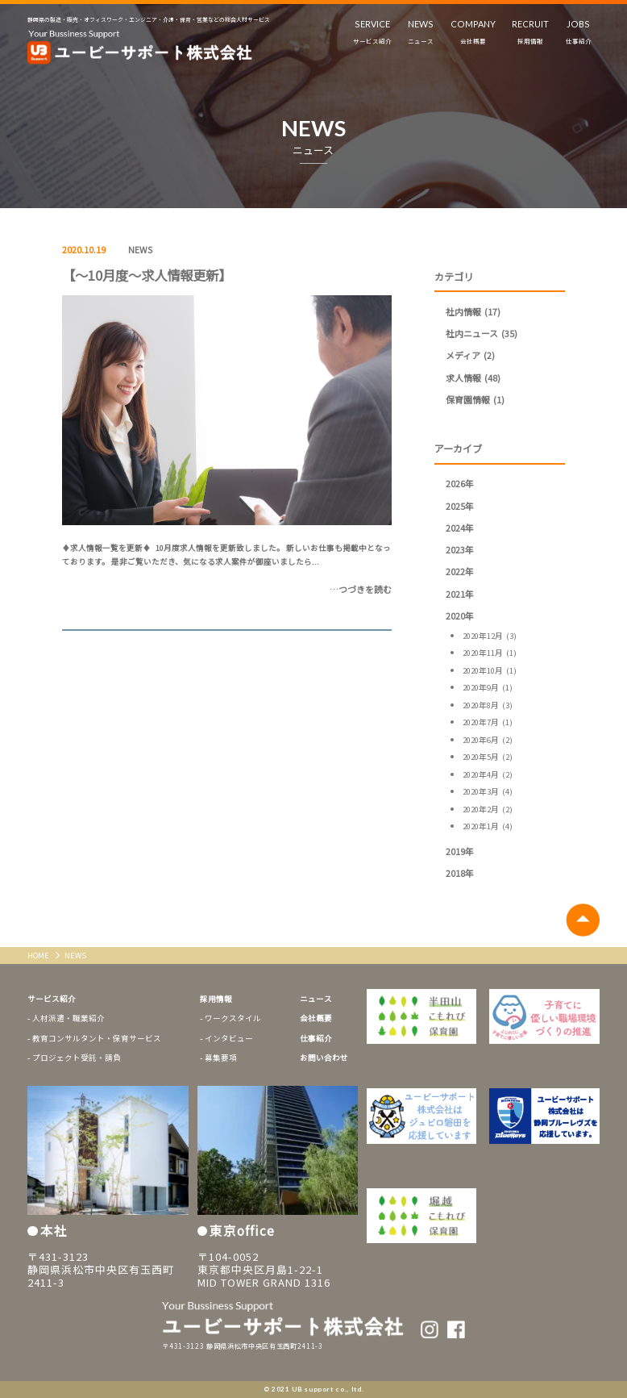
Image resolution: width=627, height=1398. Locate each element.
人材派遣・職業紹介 (68, 1018)
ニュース (316, 998)
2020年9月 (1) (488, 687)
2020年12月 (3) (490, 635)
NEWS (140, 249)
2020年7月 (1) (488, 722)
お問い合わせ (324, 1057)
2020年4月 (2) (488, 774)
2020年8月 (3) (488, 705)
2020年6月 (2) (488, 739)
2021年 (460, 593)
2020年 (460, 615)
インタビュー (229, 1038)
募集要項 (221, 1057)
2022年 (460, 571)
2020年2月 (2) (488, 809)
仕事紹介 (316, 1038)
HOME (39, 955)
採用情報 (216, 998)
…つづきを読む (361, 588)
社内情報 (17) (473, 311)
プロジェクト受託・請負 (76, 1057)
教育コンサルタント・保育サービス (96, 1038)
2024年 (460, 527)
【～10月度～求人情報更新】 (146, 275)
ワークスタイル (233, 1018)
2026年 (460, 483)
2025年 (460, 505)
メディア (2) (470, 354)
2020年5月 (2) (488, 756)
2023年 (460, 549)
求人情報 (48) (473, 377)
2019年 (460, 851)
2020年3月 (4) (488, 791)
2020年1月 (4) (488, 826)
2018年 (460, 872)
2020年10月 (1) (490, 670)
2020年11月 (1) (490, 652)
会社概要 (316, 1018)
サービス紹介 (51, 998)
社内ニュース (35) (481, 333)
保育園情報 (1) (475, 399)
